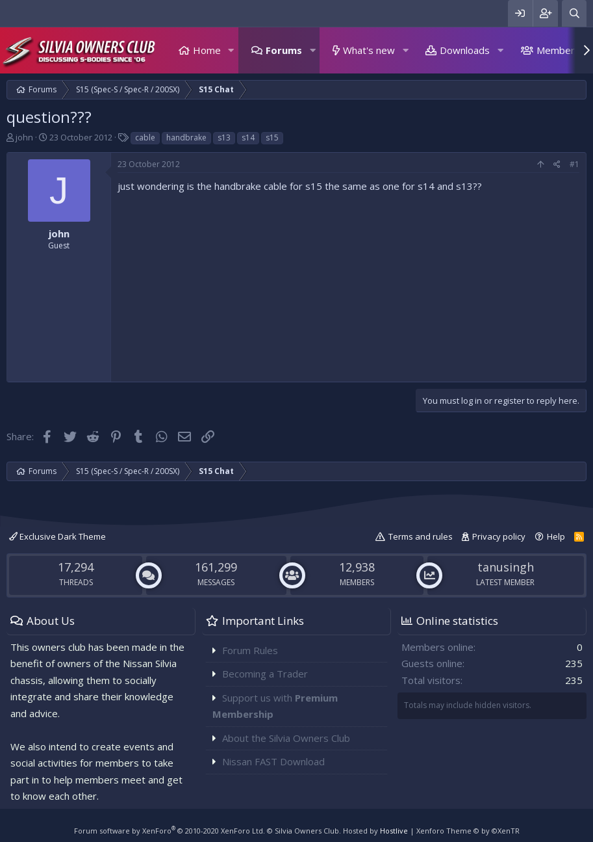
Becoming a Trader (265, 673)
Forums (284, 50)
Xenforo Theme (468, 830)
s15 (272, 137)
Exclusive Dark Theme (57, 536)
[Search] (574, 13)
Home (207, 50)
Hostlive (394, 830)
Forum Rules (250, 650)
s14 (248, 137)
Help (556, 536)
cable (145, 137)
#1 (574, 164)
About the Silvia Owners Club (286, 737)
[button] (231, 50)
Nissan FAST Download (273, 761)
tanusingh (505, 567)
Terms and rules (420, 536)
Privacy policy (498, 536)
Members (558, 50)
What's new (369, 50)
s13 (224, 137)
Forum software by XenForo (169, 830)
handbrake (186, 137)
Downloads (465, 50)
